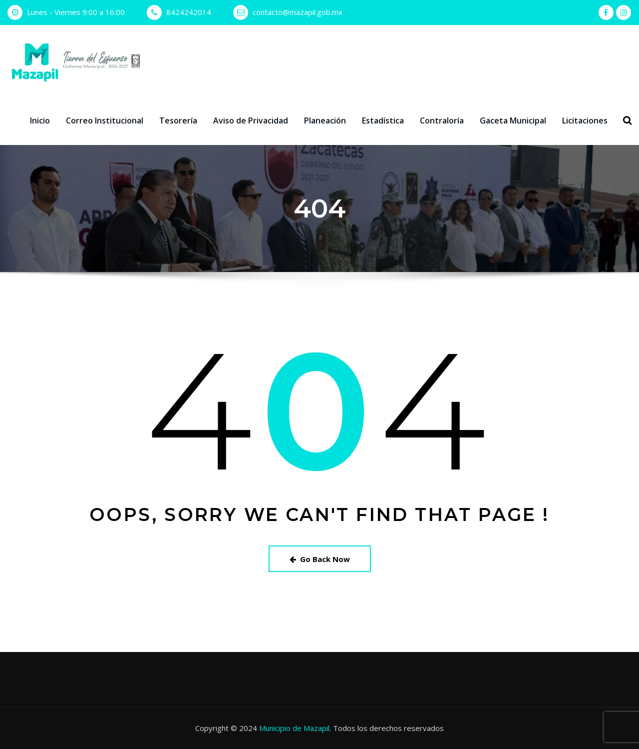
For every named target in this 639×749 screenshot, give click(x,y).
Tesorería (178, 120)
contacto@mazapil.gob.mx (297, 12)
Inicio (40, 120)
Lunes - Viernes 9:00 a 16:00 (76, 12)
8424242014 (188, 12)
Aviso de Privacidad (250, 120)
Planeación (325, 120)
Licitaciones (585, 120)
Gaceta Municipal (513, 120)
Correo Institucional (104, 120)
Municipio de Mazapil (294, 728)
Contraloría (442, 120)
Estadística (383, 120)
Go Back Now (320, 559)
